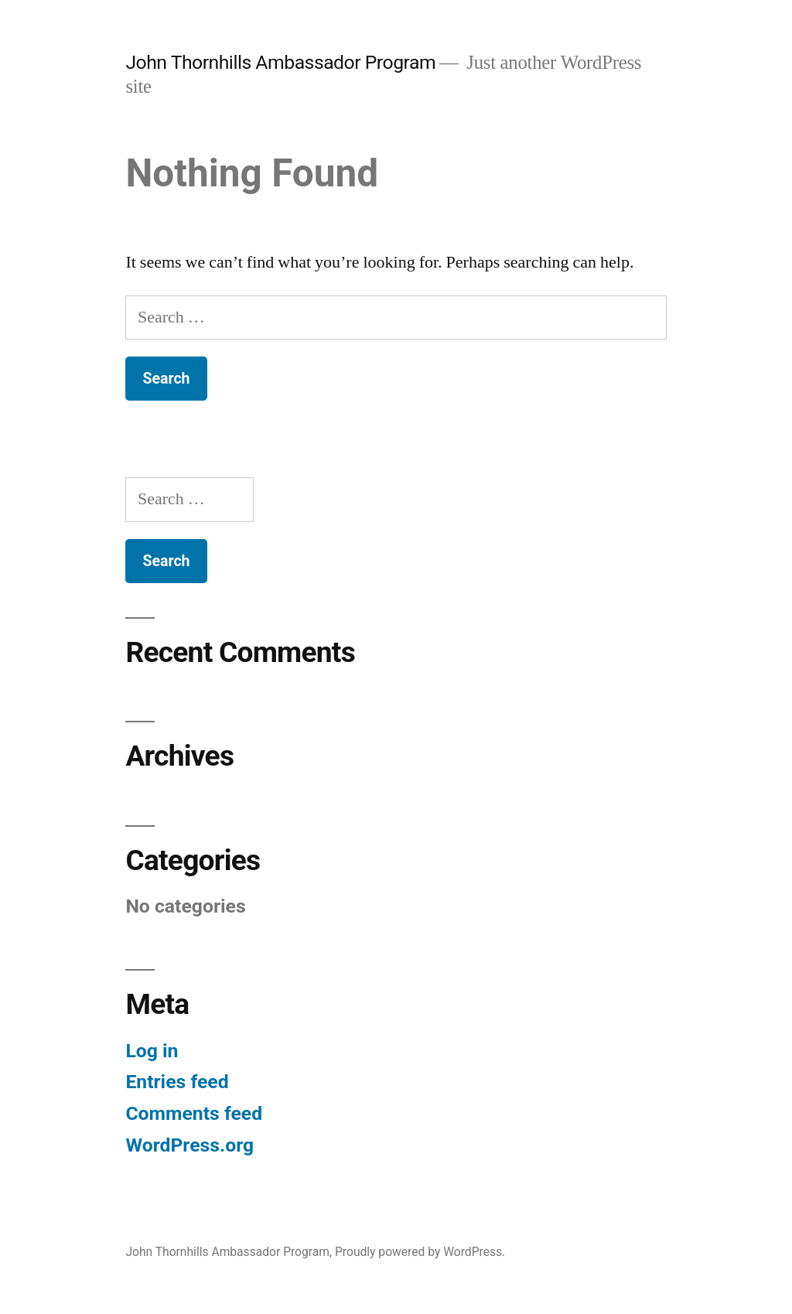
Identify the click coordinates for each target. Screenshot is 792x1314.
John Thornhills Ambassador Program (280, 62)
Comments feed (193, 1113)
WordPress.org (189, 1145)
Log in (151, 1050)
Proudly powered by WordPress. (420, 1251)
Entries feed (176, 1081)
